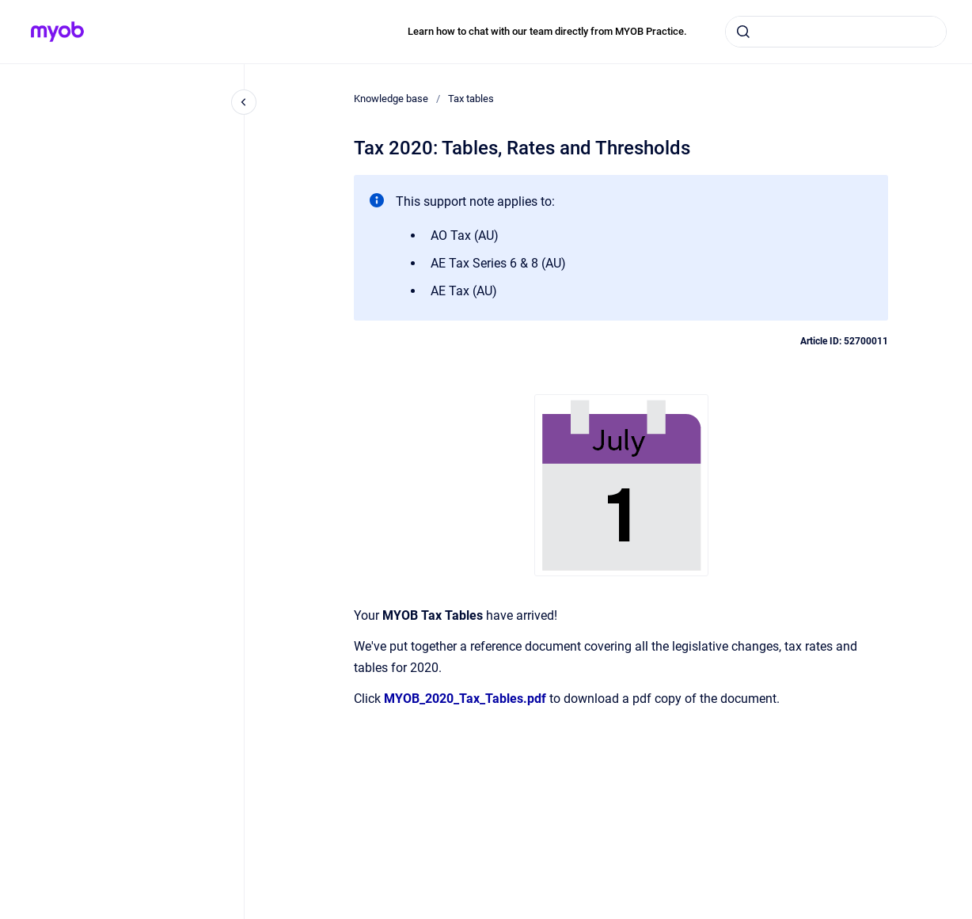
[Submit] (743, 31)
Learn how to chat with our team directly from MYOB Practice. (547, 31)
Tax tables (471, 98)
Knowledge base (391, 98)
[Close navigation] (243, 102)
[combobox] (836, 32)
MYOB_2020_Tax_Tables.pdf (465, 698)
